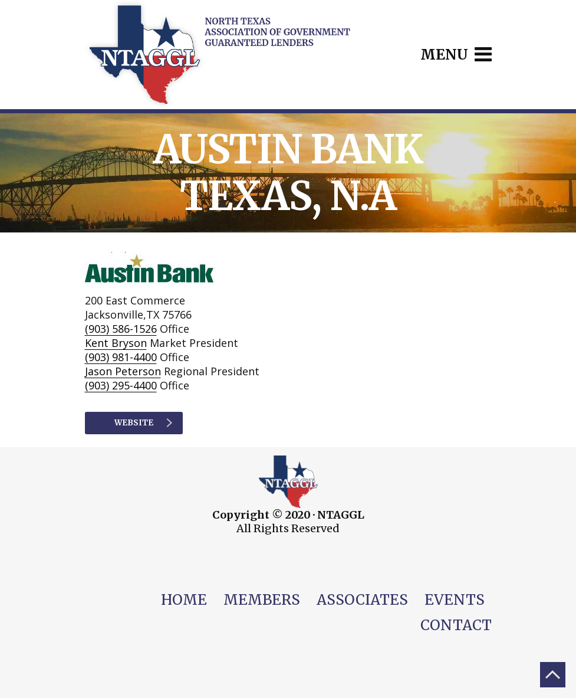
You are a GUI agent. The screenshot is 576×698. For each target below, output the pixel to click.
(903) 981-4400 (121, 357)
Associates (362, 600)
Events (454, 600)
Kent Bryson (116, 343)
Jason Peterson (123, 371)
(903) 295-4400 (121, 385)
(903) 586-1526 (121, 329)
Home (184, 600)
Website (143, 423)
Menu (456, 54)
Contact (456, 625)
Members (261, 600)
